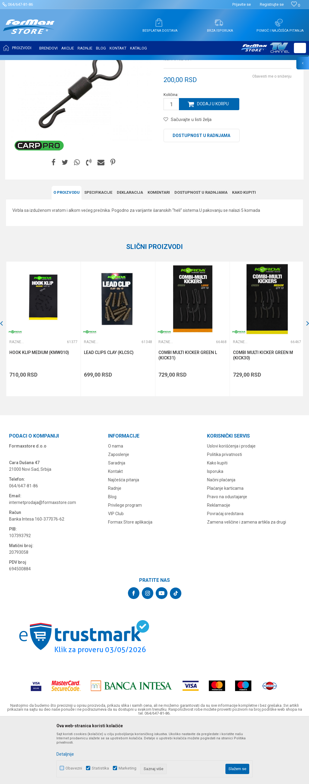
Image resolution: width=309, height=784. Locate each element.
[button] (300, 48)
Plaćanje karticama (225, 547)
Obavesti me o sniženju (271, 136)
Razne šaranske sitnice (131, 64)
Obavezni (73, 768)
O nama (115, 505)
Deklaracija (130, 252)
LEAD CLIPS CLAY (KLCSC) (108, 412)
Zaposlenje (118, 513)
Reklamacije (218, 564)
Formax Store (17, 64)
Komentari (159, 252)
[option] (43, 388)
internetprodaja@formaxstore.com (42, 561)
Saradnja (116, 522)
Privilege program (125, 564)
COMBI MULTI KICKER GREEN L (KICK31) (187, 415)
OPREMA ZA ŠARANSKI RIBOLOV (80, 64)
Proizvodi (40, 64)
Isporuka (215, 530)
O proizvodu (66, 252)
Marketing (127, 768)
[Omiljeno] (295, 5)
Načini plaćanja (221, 539)
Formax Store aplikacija (130, 581)
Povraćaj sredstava (225, 572)
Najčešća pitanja (123, 539)
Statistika (100, 768)
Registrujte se (272, 4)
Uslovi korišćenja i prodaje (231, 505)
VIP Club (116, 572)
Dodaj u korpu (213, 164)
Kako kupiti (244, 252)
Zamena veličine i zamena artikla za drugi (246, 581)
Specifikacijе (98, 252)
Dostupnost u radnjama (201, 195)
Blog (112, 555)
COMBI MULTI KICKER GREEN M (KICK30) (262, 415)
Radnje (114, 547)
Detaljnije (65, 754)
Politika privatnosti (224, 513)
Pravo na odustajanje (227, 555)
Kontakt (115, 530)
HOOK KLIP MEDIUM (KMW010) (39, 412)
